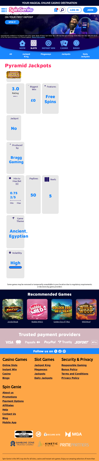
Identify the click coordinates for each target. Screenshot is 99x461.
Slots (34, 48)
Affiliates (8, 405)
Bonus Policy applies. (38, 37)
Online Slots (9, 365)
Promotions (9, 396)
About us (8, 392)
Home (22, 48)
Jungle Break (12, 321)
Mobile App (9, 422)
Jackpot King (26, 55)
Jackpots (39, 373)
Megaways (40, 369)
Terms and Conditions (74, 373)
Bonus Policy (69, 369)
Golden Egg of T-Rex (62, 321)
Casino (64, 48)
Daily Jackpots (85, 55)
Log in (74, 9)
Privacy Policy (70, 377)
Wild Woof (86, 321)
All (10, 54)
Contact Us (9, 413)
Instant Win (48, 48)
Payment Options (13, 400)
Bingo (76, 48)
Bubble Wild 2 (37, 321)
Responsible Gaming (74, 365)
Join (90, 9)
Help (5, 409)
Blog (5, 418)
